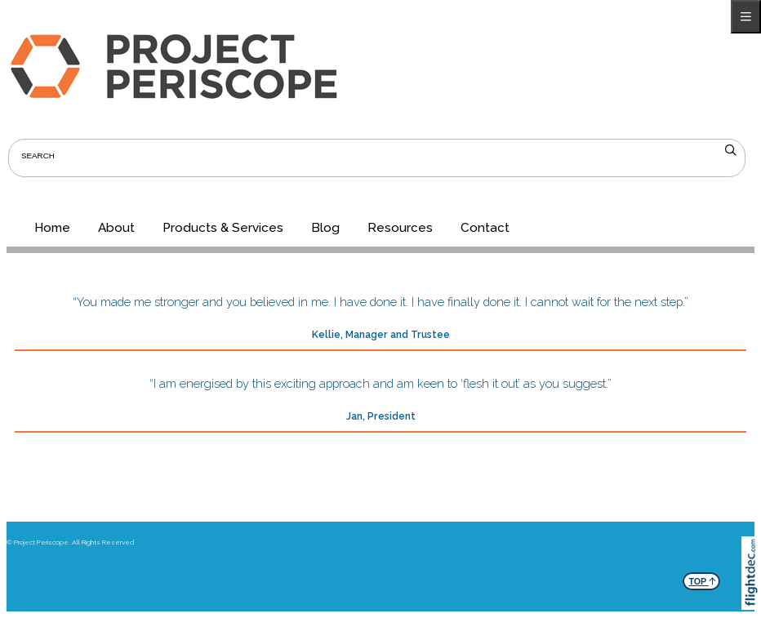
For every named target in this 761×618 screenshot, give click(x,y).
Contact (485, 227)
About (116, 227)
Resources (400, 227)
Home (52, 227)
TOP (702, 579)
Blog (325, 227)
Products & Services (222, 227)
